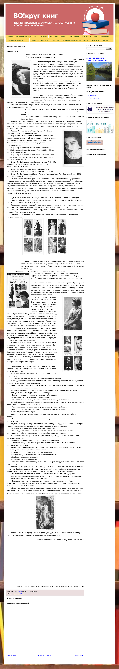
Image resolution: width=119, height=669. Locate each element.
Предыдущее (78, 655)
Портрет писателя (40, 36)
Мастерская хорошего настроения (75, 40)
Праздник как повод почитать (17, 40)
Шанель (22, 594)
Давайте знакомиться (23, 36)
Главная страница (44, 655)
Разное (105, 40)
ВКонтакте (92, 95)
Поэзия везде (95, 40)
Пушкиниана (104, 36)
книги (14, 594)
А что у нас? (55, 40)
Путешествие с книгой (89, 36)
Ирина (20, 591)
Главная (10, 36)
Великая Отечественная (70, 36)
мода (18, 594)
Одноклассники (93, 98)
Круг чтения (54, 36)
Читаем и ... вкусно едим (39, 40)
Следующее (11, 655)
